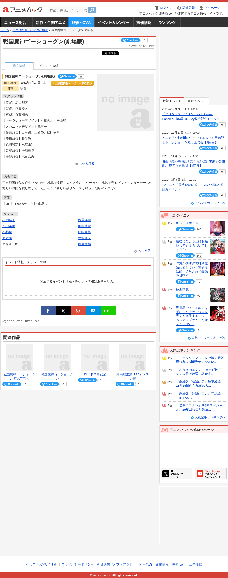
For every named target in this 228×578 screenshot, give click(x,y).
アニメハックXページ (176, 473)
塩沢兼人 (84, 238)
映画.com (178, 564)
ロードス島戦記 (95, 374)
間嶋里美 (84, 232)
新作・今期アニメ (50, 22)
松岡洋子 (8, 220)
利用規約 (145, 564)
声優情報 (144, 22)
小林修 (7, 232)
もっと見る (87, 163)
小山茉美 (8, 226)
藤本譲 (7, 238)
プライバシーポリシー (78, 564)
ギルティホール (187, 223)
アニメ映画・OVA (81, 22)
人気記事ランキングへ (210, 417)
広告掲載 (195, 564)
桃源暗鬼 (182, 289)
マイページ (212, 8)
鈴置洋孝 (84, 220)
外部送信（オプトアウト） (116, 564)
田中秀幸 (84, 226)
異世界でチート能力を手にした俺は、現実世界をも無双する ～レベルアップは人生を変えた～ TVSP (192, 316)
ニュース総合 (16, 22)
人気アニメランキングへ (208, 338)
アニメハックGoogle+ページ (211, 473)
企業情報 (162, 564)
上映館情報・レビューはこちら (72, 83)
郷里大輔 (84, 244)
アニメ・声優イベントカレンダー (113, 22)
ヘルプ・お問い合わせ (42, 564)
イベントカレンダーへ (210, 203)
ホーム (4, 30)
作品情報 (19, 65)
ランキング (168, 22)
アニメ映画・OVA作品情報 (30, 30)
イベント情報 (48, 65)
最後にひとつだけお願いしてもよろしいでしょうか (192, 245)
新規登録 (188, 8)
